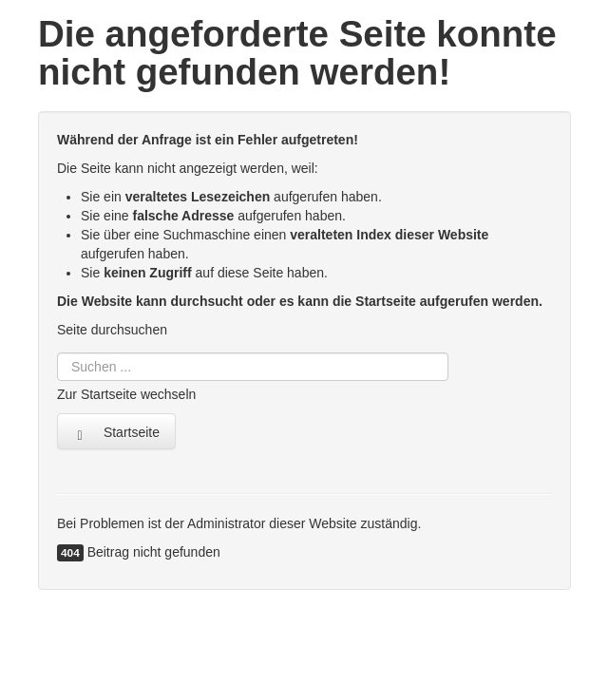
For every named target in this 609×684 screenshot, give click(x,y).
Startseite (116, 433)
